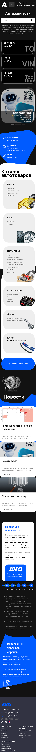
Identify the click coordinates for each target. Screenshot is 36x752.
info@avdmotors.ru (12, 713)
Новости (4, 733)
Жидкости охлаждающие (15, 260)
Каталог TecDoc (25, 735)
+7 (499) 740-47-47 (12, 709)
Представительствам (8, 751)
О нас (3, 729)
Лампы (10, 314)
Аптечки (10, 269)
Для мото (10, 302)
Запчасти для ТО (25, 731)
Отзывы (4, 735)
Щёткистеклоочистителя (16, 339)
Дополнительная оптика (15, 321)
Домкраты (10, 272)
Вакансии (4, 737)
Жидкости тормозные (14, 262)
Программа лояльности (5, 745)
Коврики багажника (13, 257)
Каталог (22, 729)
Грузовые (10, 224)
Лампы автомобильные (15, 318)
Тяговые (10, 299)
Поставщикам (6, 748)
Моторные (10, 188)
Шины (10, 217)
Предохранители (13, 267)
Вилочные (10, 196)
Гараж (21, 737)
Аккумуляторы (14, 290)
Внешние (10, 297)
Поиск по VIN (23, 733)
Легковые (10, 221)
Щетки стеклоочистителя (15, 265)
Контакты (4, 731)
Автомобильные (12, 294)
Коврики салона (12, 255)
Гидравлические (12, 193)
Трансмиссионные (13, 191)
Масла (10, 184)
